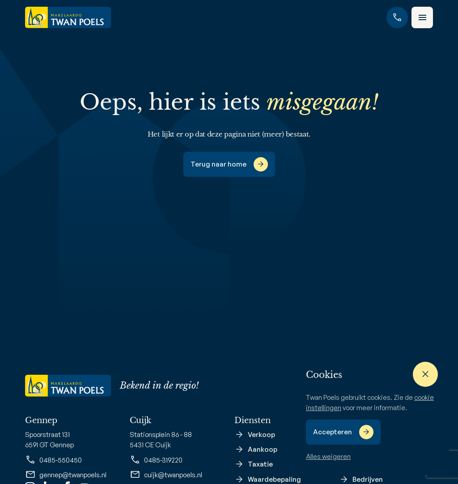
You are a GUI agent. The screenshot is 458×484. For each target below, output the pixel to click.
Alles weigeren (328, 456)
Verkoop (261, 434)
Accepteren (332, 432)
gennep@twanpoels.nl (65, 474)
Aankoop (262, 449)
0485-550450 (53, 459)
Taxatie (260, 464)
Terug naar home (218, 164)
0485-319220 (156, 459)
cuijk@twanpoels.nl (166, 474)
